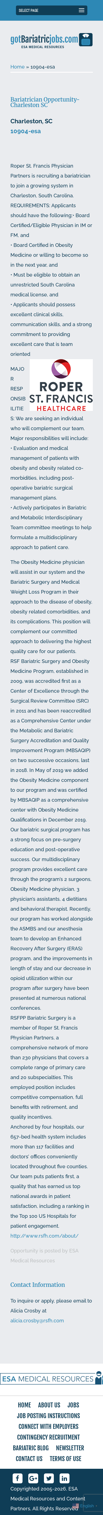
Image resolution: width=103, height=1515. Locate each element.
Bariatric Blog (31, 1448)
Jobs (73, 1405)
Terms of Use (65, 1458)
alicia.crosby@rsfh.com (37, 1320)
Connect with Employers (48, 1426)
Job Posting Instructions (48, 1416)
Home (17, 67)
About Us (49, 1405)
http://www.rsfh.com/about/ (44, 1236)
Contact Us (29, 1458)
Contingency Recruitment (48, 1437)
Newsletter (70, 1448)
